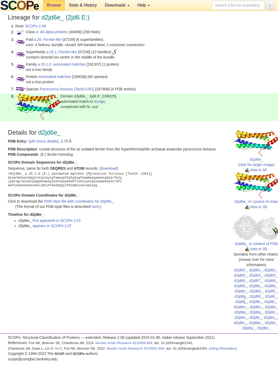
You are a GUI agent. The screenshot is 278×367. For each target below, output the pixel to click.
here (95, 206)
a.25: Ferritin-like (47, 39)
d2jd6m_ (240, 307)
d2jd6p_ (241, 312)
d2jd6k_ (255, 302)
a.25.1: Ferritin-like (61, 52)
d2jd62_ (271, 270)
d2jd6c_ (241, 291)
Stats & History (83, 5)
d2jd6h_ (256, 296)
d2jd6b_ (271, 286)
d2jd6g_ (241, 296)
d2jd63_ (240, 275)
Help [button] (143, 5)
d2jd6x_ (271, 323)
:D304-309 (123, 343)
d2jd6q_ (256, 312)
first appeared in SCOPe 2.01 (57, 220)
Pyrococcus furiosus (56, 89)
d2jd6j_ (241, 302)
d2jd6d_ (256, 291)
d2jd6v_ (240, 323)
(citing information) (223, 348)
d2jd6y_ (248, 328)
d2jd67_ (255, 280)
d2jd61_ (255, 270)
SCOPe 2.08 (35, 26)
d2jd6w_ (256, 323)
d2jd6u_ (270, 317)
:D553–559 (135, 348)
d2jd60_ (240, 270)
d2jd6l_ (270, 302)
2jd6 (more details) (43, 141)
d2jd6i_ (271, 296)
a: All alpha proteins (52, 32)
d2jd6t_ (256, 317)
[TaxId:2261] (84, 89)
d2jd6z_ (263, 328)
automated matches (55, 77)
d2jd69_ (240, 286)
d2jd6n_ (256, 307)
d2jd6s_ (241, 317)
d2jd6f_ (271, 291)
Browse (54, 5)
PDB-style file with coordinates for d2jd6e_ (78, 201)
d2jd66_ (240, 280)
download (109, 168)
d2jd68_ (271, 280)
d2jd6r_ (271, 312)
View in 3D (256, 170)
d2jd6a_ (255, 286)
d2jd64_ (255, 275)
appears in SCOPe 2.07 (52, 226)
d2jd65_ (271, 275)
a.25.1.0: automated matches (61, 64)
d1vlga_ (100, 101)
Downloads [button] (117, 5)
